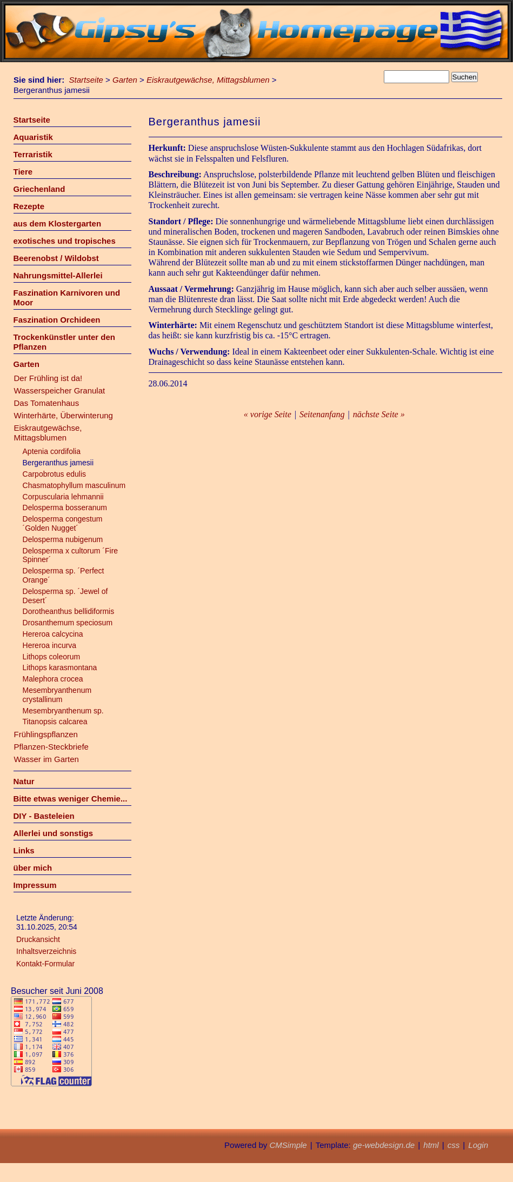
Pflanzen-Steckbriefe (51, 746)
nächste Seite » (379, 414)
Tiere (23, 171)
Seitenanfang (322, 414)
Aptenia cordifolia (52, 451)
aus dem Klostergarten (58, 223)
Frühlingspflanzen (46, 734)
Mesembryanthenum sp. (63, 710)
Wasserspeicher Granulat (59, 390)
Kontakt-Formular (45, 963)
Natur (24, 781)
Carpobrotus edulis (55, 474)
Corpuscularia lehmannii (63, 496)
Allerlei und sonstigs (54, 833)
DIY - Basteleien (44, 815)
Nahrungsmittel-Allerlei (58, 275)
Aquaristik (33, 137)
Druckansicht (38, 939)
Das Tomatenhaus (46, 403)
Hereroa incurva (50, 645)
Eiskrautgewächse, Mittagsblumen (208, 79)
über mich (33, 867)
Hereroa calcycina (53, 634)
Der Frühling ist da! (48, 378)
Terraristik (33, 154)
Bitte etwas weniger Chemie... (71, 798)
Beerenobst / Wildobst (56, 258)
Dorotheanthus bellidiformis (69, 611)
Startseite (86, 79)
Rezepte (29, 206)
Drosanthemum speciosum (68, 622)
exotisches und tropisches (65, 240)
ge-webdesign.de (384, 1145)
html (430, 1145)
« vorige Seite (267, 414)
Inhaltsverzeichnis (46, 951)
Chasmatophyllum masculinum (74, 485)
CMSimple (288, 1145)
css (454, 1145)
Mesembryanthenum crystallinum (57, 695)
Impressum (35, 885)
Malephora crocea (53, 679)
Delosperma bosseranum (65, 507)
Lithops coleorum (52, 656)
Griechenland (39, 188)
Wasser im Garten (46, 759)
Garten (124, 79)
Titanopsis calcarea (55, 721)
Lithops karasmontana (60, 667)
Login (478, 1145)
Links (24, 850)
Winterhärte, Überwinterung (63, 415)
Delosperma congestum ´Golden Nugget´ (63, 523)
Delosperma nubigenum (63, 539)
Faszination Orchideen (57, 319)
